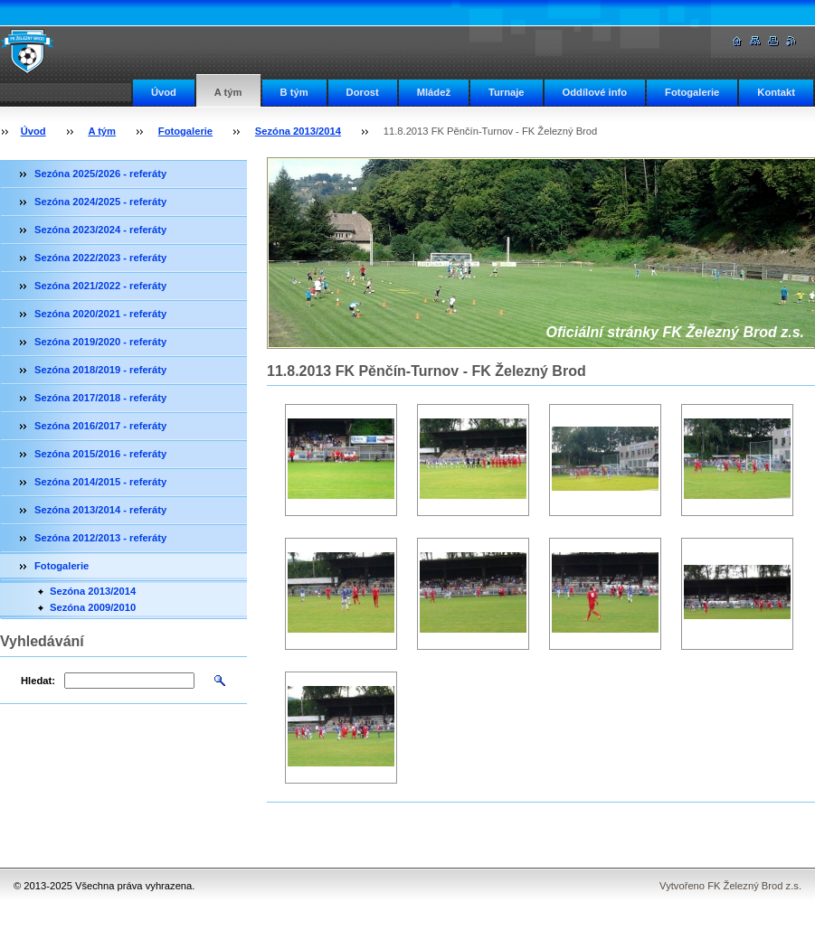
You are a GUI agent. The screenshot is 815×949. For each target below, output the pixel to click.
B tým (294, 92)
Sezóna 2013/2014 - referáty (100, 509)
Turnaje (506, 92)
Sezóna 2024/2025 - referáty (100, 201)
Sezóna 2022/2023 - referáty (100, 257)
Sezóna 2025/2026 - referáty (100, 173)
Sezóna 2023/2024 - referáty (100, 229)
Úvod (163, 92)
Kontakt (776, 92)
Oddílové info (595, 92)
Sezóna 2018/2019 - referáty (100, 369)
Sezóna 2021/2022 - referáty (100, 285)
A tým (228, 92)
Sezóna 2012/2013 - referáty (100, 537)
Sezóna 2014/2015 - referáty (100, 481)
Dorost (362, 92)
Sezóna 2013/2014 (298, 131)
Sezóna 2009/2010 (93, 607)
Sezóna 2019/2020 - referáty (100, 341)
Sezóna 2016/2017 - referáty (100, 425)
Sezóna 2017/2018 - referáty (100, 397)
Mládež (433, 92)
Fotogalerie (692, 92)
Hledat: (38, 680)
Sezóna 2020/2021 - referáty (100, 313)
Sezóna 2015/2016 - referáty (100, 453)
